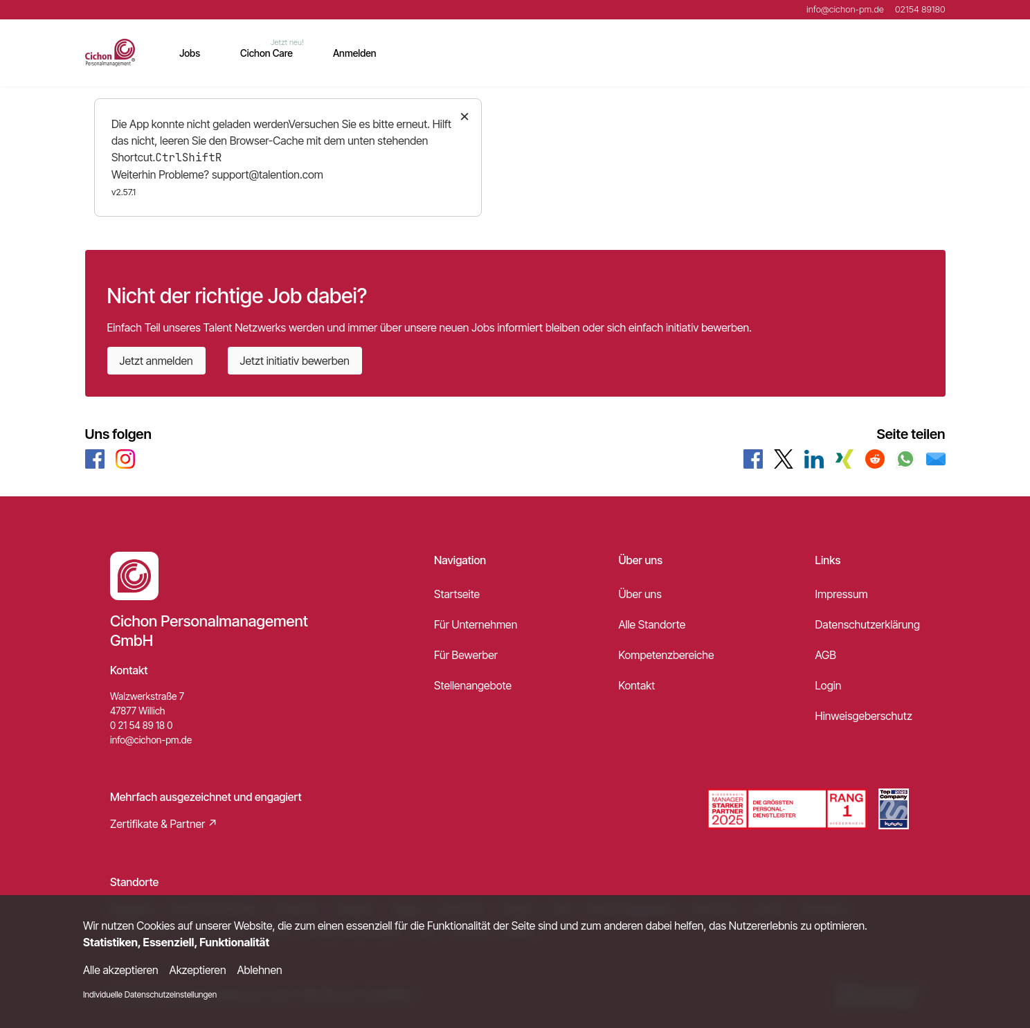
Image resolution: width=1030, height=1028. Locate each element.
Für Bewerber (466, 655)
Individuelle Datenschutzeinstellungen (150, 994)
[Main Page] (110, 52)
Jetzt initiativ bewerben (295, 361)
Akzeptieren (198, 970)
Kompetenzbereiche (666, 655)
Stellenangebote (473, 685)
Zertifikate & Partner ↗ (164, 824)
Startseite (457, 594)
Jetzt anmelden (156, 361)
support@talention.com (267, 174)
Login (828, 685)
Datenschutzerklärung (867, 624)
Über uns (639, 594)
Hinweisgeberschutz (863, 716)
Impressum (841, 594)
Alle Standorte (651, 624)
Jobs (189, 53)
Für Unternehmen (475, 624)
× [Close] (465, 115)
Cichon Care (266, 53)
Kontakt (636, 685)
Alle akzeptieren (121, 970)
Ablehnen (259, 970)
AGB (825, 655)
